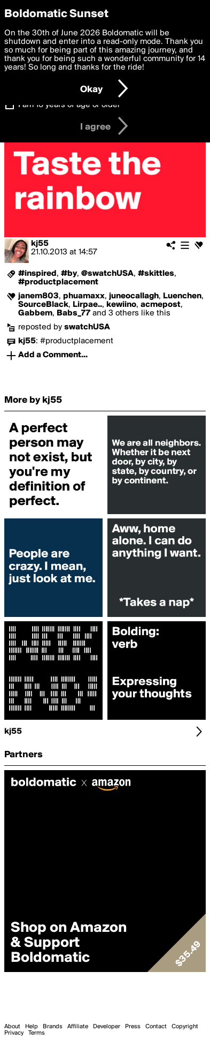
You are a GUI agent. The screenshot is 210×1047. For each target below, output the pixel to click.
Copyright (185, 1026)
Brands (53, 1026)
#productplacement (58, 282)
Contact (156, 1026)
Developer (106, 1026)
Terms (36, 1033)
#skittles (156, 273)
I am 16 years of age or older (69, 105)
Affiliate (77, 1026)
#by (69, 273)
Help (31, 1026)
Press (133, 1026)
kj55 (40, 243)
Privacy (14, 1033)
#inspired (37, 273)
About (12, 1026)
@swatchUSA (107, 273)
